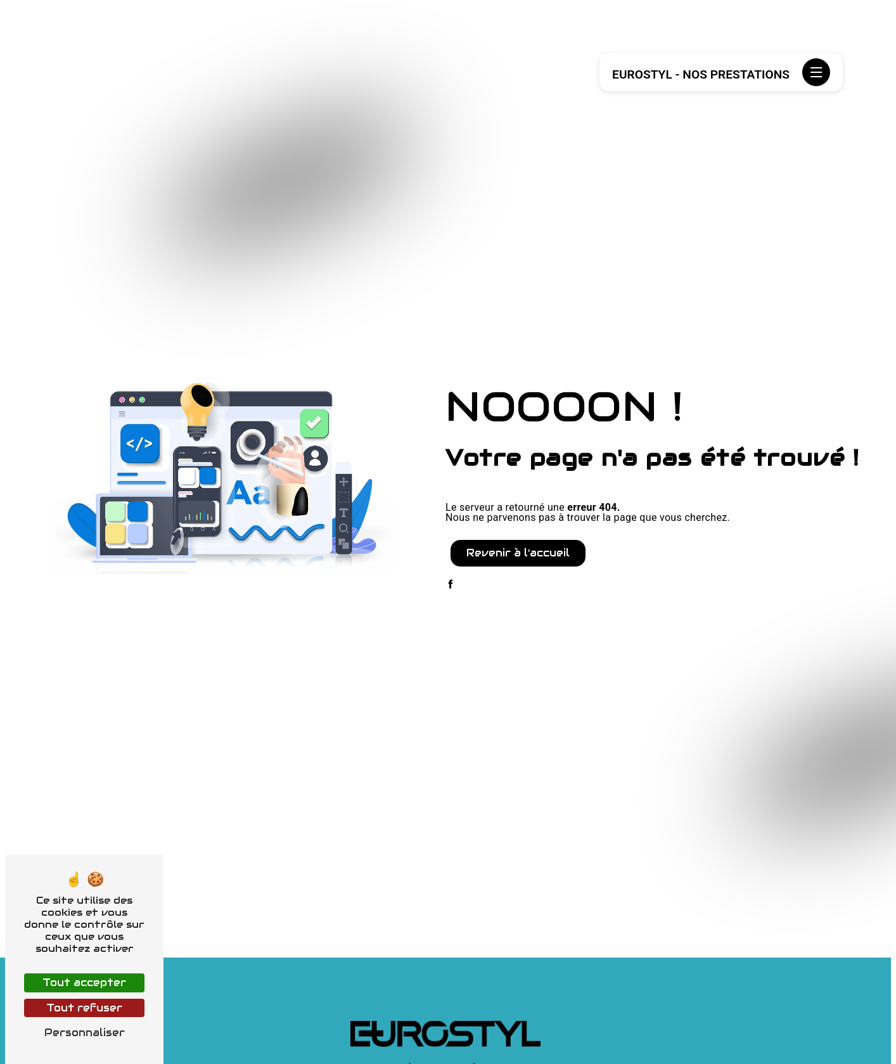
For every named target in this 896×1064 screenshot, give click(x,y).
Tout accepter (84, 982)
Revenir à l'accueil (518, 553)
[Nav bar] (816, 72)
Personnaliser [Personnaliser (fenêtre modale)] (84, 1032)
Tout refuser (84, 1008)
